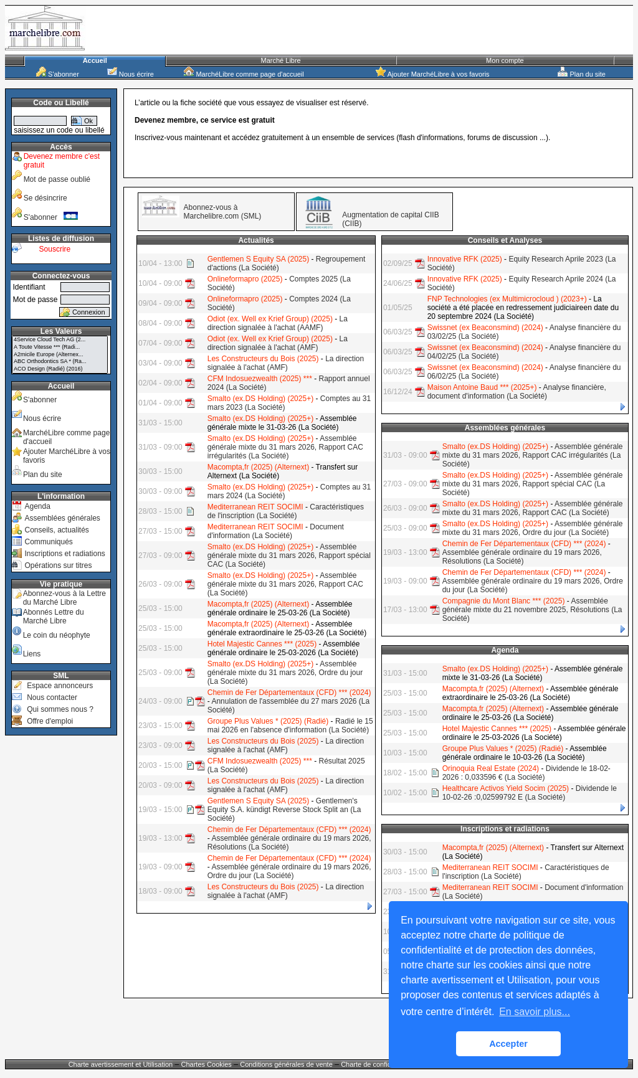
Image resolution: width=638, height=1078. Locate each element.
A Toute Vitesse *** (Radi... (59, 347)
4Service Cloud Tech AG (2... (59, 340)
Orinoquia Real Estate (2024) (490, 768)
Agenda (37, 506)
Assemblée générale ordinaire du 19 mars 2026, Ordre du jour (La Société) (289, 871)
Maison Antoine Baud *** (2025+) (482, 387)
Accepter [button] (508, 1044)
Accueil (95, 60)
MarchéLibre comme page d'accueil (243, 74)
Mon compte (505, 60)
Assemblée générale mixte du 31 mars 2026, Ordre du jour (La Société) (285, 673)
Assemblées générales (62, 518)
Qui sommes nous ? (60, 709)
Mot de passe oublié (57, 179)
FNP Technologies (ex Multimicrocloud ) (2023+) (507, 299)
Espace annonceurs (60, 685)
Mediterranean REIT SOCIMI (255, 507)
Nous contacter (52, 697)
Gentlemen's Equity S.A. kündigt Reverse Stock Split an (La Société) (284, 810)
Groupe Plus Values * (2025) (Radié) (268, 721)
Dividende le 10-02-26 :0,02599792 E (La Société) (529, 792)
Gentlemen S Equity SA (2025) (258, 259)
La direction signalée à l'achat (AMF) (277, 343)
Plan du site (582, 74)
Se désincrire (45, 198)
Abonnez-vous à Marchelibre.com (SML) (223, 211)
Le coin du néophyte (56, 635)
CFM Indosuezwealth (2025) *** (259, 378)
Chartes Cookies (206, 1064)
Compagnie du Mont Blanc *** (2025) (503, 601)
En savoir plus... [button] (534, 1011)
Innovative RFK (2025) (464, 259)
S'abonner (57, 74)
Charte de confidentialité (378, 1064)
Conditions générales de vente (286, 1064)
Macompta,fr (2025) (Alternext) (258, 467)
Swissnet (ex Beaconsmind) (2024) (485, 327)
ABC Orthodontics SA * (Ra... (59, 362)
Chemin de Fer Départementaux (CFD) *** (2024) (289, 692)
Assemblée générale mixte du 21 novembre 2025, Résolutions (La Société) (532, 610)
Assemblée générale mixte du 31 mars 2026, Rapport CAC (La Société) (285, 584)
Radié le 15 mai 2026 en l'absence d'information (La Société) (290, 725)
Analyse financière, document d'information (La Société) (516, 391)
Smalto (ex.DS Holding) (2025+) (260, 398)
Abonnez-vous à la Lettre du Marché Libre (64, 598)
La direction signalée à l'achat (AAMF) (277, 323)
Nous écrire (130, 74)
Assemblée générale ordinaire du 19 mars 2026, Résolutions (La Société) (522, 556)
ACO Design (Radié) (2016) (59, 369)
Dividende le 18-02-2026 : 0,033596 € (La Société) (526, 773)
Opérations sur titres (58, 565)
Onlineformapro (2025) (245, 279)
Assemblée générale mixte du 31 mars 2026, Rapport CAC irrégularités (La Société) (285, 447)
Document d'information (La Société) (275, 531)
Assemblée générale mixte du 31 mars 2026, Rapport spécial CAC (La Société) (289, 555)
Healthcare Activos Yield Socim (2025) (505, 788)
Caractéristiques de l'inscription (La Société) (285, 511)
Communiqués (48, 541)
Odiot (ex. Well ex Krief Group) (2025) (270, 318)
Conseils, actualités (56, 530)
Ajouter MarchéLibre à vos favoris (432, 74)
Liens (32, 654)
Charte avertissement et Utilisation (121, 1064)
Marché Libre (281, 60)
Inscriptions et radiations (64, 553)
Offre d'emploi (50, 721)
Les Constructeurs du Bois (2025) (263, 358)
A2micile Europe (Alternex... (59, 355)
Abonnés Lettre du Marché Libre (53, 616)
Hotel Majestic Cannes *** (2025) (262, 644)
